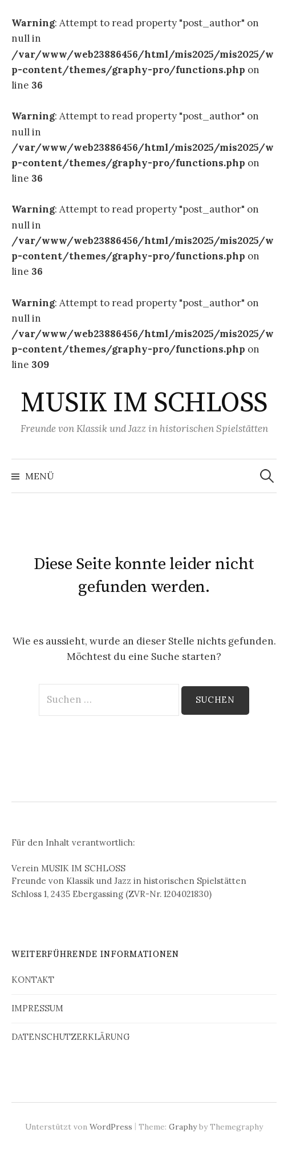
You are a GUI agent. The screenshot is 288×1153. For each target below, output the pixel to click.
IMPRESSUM (37, 1008)
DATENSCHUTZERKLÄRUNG (70, 1036)
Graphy (183, 1127)
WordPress (111, 1127)
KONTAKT (32, 979)
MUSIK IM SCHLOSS (144, 403)
